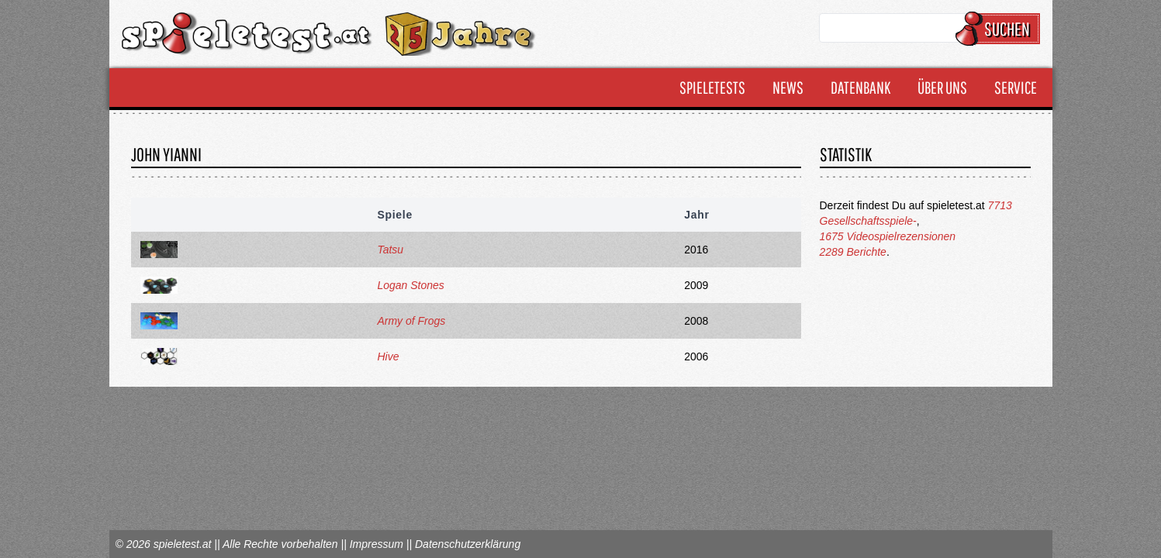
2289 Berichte (853, 252)
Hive (388, 356)
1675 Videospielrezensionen (888, 236)
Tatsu (390, 249)
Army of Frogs (411, 321)
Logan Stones (410, 285)
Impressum (376, 544)
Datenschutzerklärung (467, 544)
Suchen (1000, 29)
